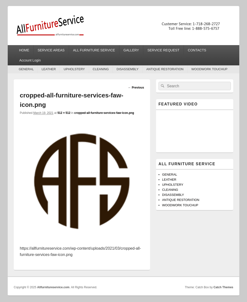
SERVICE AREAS (51, 50)
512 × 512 (63, 113)
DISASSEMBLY (127, 69)
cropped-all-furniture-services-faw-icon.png (104, 113)
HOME (24, 50)
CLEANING (101, 69)
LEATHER (48, 69)
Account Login (30, 60)
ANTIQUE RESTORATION (165, 69)
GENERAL (26, 69)
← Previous (136, 87)
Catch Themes (223, 287)
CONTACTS (197, 50)
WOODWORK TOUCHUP (209, 69)
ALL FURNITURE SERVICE (94, 50)
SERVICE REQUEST (163, 50)
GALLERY (131, 50)
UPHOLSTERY (74, 69)
